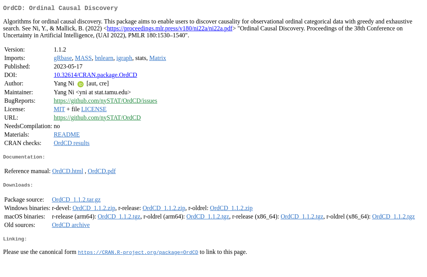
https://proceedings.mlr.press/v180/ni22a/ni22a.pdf (169, 30)
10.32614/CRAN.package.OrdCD (95, 76)
